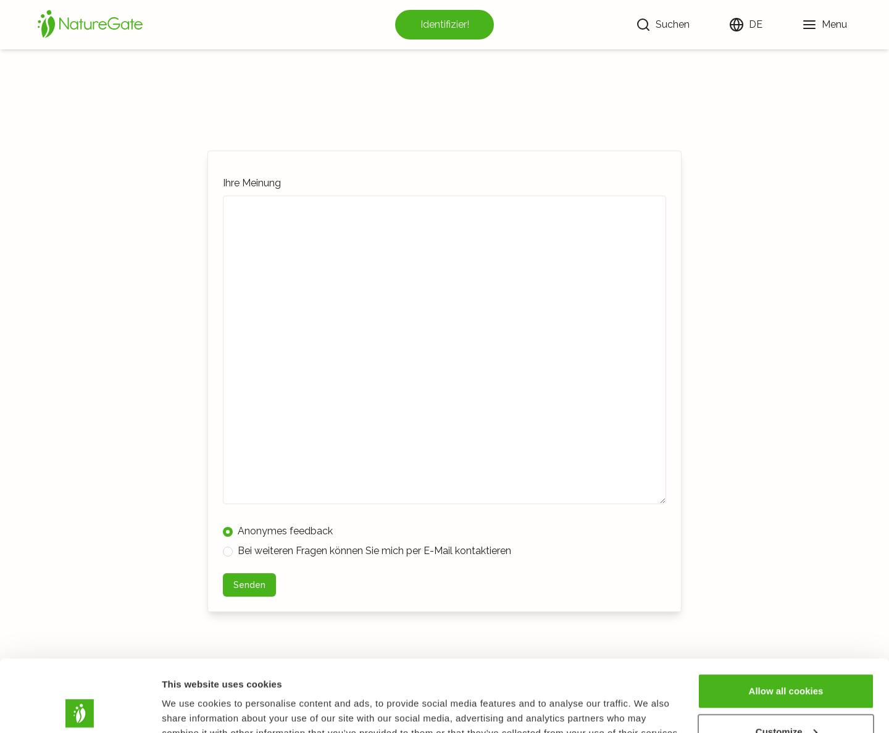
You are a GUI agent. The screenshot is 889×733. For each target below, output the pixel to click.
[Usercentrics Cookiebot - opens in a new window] (80, 709)
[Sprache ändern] (745, 24)
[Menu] (824, 24)
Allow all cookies (786, 619)
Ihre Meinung (252, 183)
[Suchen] (663, 24)
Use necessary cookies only (786, 700)
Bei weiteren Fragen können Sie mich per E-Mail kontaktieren (367, 551)
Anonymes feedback (278, 531)
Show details (190, 695)
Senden (249, 585)
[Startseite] (90, 24)
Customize (786, 660)
